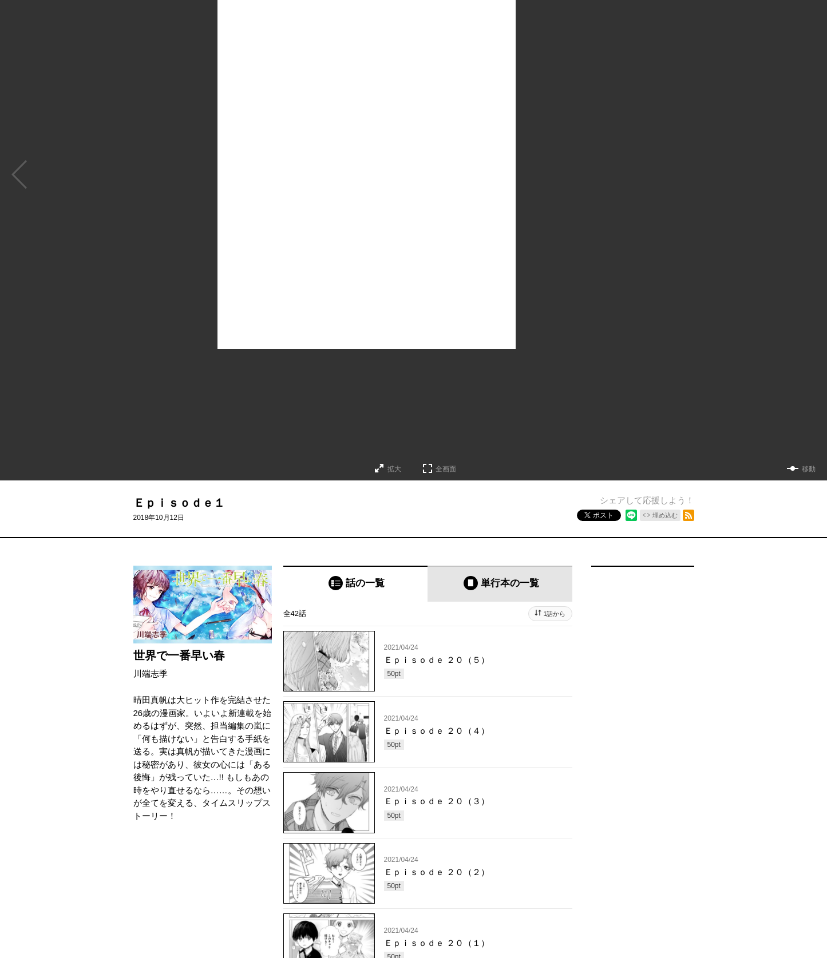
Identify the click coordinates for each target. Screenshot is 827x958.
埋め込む (665, 515)
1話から (554, 613)
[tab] (355, 584)
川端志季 (150, 673)
